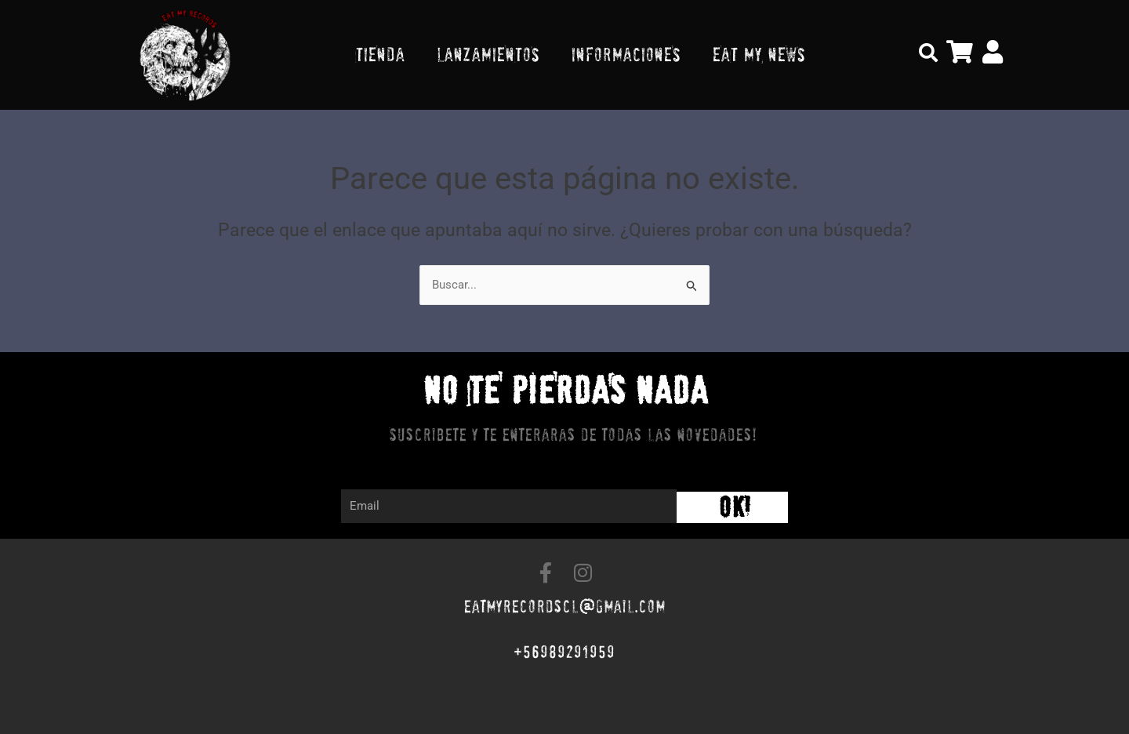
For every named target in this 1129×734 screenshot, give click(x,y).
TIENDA (380, 54)
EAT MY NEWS (758, 54)
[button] (928, 52)
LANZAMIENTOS (487, 54)
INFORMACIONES (626, 54)
